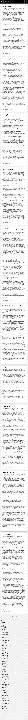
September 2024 (5, 660)
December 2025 (5, 635)
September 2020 (5, 703)
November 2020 (5, 700)
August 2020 (4, 705)
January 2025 (5, 653)
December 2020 (5, 698)
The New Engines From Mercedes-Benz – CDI (13, 306)
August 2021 (4, 685)
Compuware (13, 171)
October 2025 (5, 639)
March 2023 (4, 672)
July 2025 (4, 643)
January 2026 (5, 634)
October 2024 (5, 658)
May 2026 (4, 627)
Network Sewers (6, 7)
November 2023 (5, 668)
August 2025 (4, 642)
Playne (20, 718)
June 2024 (4, 664)
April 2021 (4, 692)
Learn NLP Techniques (8, 169)
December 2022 (5, 677)
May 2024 (4, 666)
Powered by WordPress (11, 718)
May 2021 (4, 690)
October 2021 (5, 682)
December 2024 (5, 655)
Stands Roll (4, 440)
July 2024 (4, 663)
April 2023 (4, 671)
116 (17, 616)
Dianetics (4, 367)
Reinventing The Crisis (8, 473)
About (3, 622)
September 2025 (5, 640)
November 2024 (5, 656)
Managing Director (7, 228)
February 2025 (5, 652)
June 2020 (4, 708)
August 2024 (4, 661)
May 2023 (4, 669)
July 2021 (4, 687)
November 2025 (5, 637)
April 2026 (4, 629)
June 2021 (4, 689)
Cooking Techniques (7, 115)
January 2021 (5, 697)
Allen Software (9, 2)
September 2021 (5, 684)
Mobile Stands (6, 406)
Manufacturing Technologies (9, 59)
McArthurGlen (6, 534)
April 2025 (4, 648)
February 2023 (5, 674)
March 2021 (4, 693)
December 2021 (5, 679)
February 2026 (5, 632)
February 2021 (5, 695)
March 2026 (4, 631)
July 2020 (4, 706)
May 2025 (4, 647)
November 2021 (5, 680)
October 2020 (5, 701)
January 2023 (5, 676)
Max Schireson (11, 374)
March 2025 (4, 650)
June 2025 (4, 645)
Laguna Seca (14, 151)
